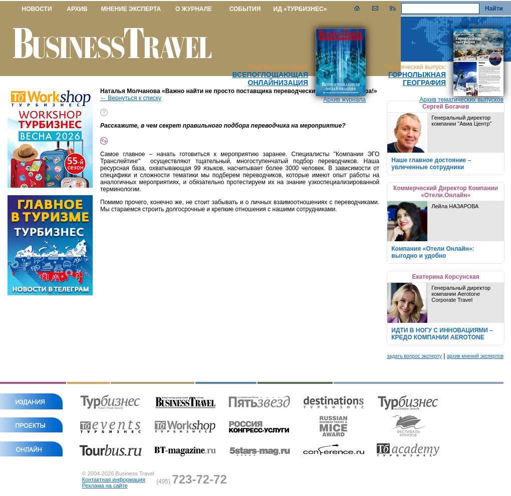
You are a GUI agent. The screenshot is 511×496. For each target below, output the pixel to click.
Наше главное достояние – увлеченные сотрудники (431, 164)
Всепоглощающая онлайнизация (270, 79)
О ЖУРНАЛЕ (193, 9)
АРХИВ (77, 9)
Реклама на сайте (105, 485)
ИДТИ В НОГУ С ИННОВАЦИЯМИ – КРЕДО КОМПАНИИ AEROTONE (442, 334)
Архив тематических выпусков (461, 99)
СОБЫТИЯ (245, 9)
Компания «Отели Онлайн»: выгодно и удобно (432, 252)
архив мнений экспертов (475, 356)
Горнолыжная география (417, 79)
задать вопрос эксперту (414, 356)
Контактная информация (113, 479)
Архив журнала (344, 99)
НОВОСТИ (37, 9)
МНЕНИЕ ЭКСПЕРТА (131, 9)
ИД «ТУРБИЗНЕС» (300, 9)
